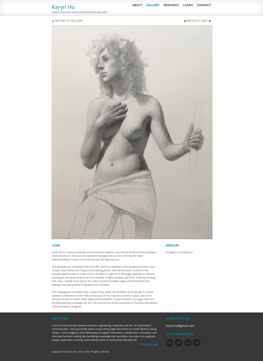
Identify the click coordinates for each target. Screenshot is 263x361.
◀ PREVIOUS (192, 20)
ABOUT (137, 5)
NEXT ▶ (206, 20)
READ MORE (149, 344)
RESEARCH (171, 5)
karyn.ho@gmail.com (180, 326)
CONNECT (204, 5)
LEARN (188, 5)
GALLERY (153, 5)
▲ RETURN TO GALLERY (67, 20)
